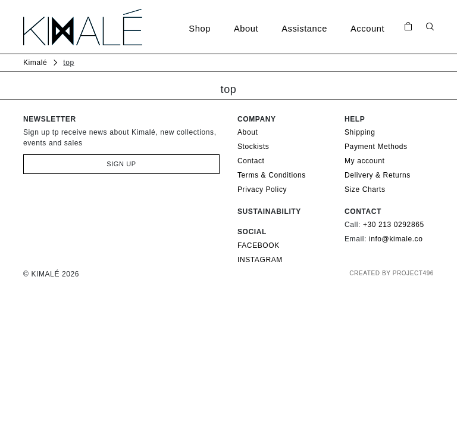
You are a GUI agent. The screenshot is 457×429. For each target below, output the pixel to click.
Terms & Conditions (271, 175)
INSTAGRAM (260, 260)
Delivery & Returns (378, 175)
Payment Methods (376, 146)
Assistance (304, 28)
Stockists (253, 146)
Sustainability (269, 211)
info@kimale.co (396, 239)
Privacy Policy (262, 189)
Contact (251, 161)
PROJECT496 (413, 273)
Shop (200, 28)
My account (364, 161)
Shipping (360, 132)
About (246, 28)
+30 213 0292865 (393, 224)
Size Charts (365, 189)
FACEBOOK (258, 245)
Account (367, 28)
